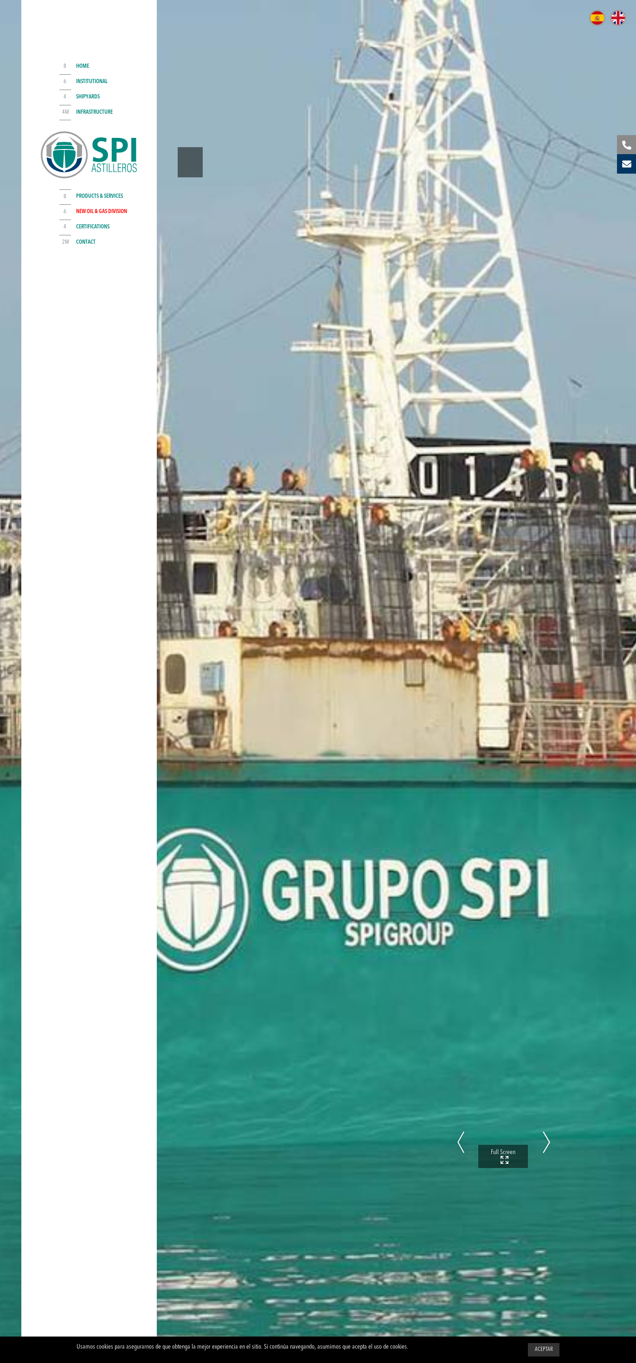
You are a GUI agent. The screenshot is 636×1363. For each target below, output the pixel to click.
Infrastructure (94, 111)
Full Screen (503, 1130)
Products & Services (99, 197)
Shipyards (88, 95)
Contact (86, 243)
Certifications (92, 228)
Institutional (92, 81)
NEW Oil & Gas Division (101, 213)
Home (82, 65)
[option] (318, 681)
